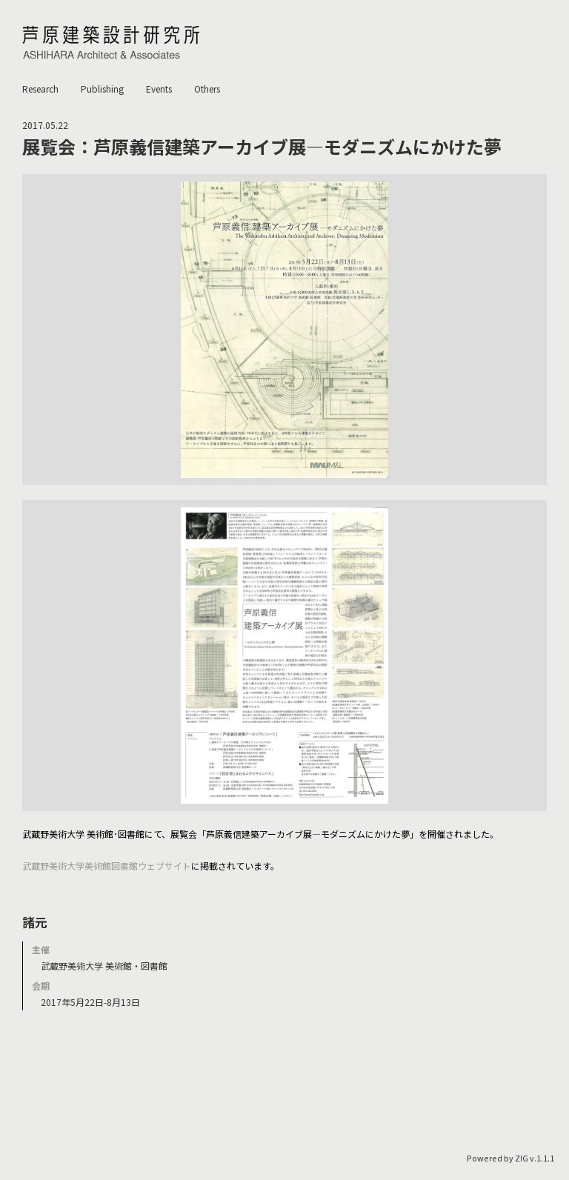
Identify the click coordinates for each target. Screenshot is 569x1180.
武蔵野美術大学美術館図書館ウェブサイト (106, 865)
